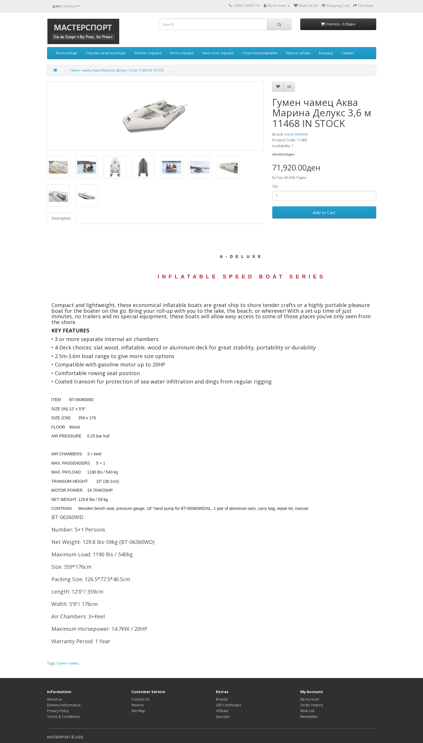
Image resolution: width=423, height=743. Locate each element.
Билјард (326, 52)
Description (61, 218)
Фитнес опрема (147, 52)
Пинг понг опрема (218, 52)
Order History (311, 705)
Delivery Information (64, 705)
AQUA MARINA (296, 134)
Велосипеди (66, 52)
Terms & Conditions (63, 716)
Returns (137, 705)
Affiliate (222, 710)
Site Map (138, 710)
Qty (275, 186)
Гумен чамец (68, 663)
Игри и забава (298, 52)
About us (54, 699)
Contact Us (140, 699)
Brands (222, 699)
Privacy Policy (58, 710)
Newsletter (309, 716)
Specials (222, 716)
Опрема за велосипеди (106, 52)
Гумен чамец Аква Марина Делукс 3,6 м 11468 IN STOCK (117, 70)
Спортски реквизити (259, 52)
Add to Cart (324, 212)
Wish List (307, 710)
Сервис (348, 52)
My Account (309, 699)
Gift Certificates (228, 705)
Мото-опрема (181, 52)
